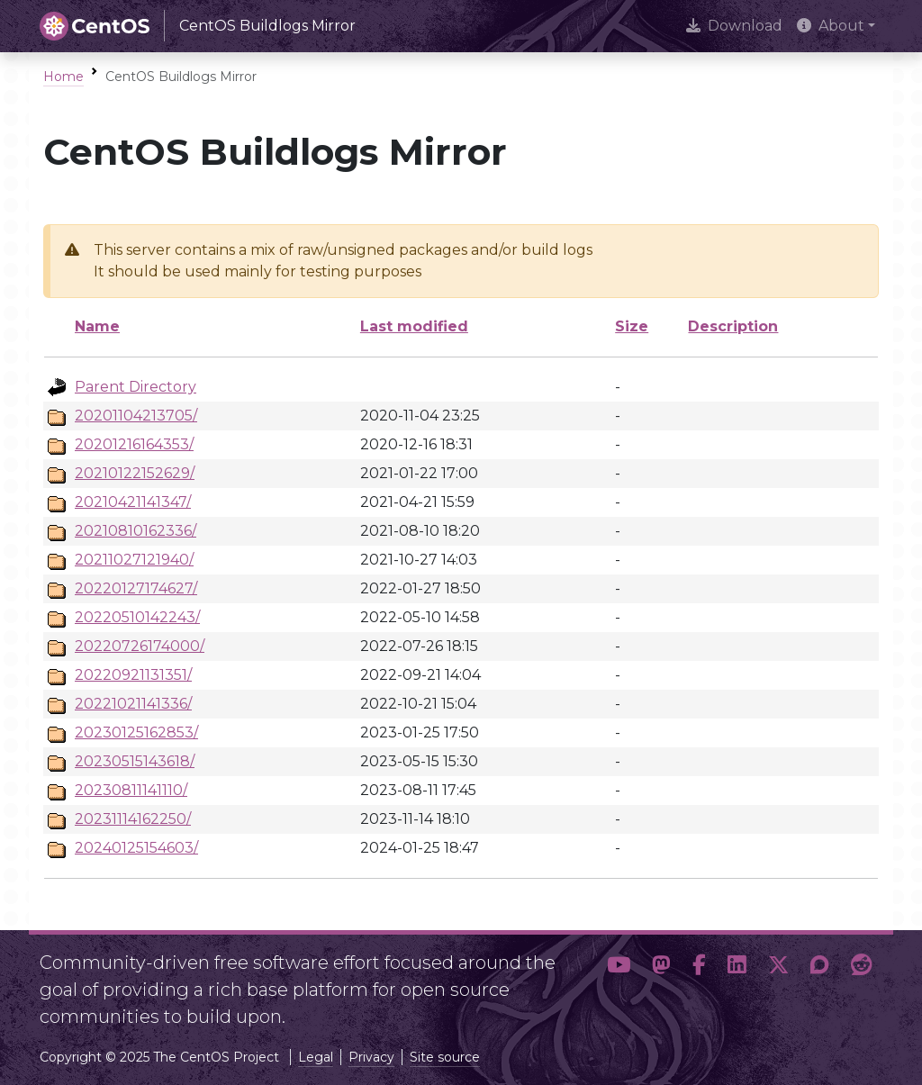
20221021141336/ (133, 703)
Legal (315, 1057)
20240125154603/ (136, 847)
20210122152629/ (134, 473)
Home (63, 76)
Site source (445, 1057)
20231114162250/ (133, 818)
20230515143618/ (134, 761)
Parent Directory (135, 386)
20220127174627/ (136, 588)
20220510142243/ (137, 617)
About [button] (830, 25)
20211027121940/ (134, 559)
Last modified (414, 326)
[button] (618, 982)
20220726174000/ (139, 646)
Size (631, 326)
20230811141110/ (131, 790)
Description (733, 326)
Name (97, 326)
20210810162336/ (135, 530)
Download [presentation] (734, 25)
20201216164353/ (134, 444)
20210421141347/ (133, 502)
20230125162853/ (136, 732)
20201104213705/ (136, 415)
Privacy (371, 1057)
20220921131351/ (133, 674)
